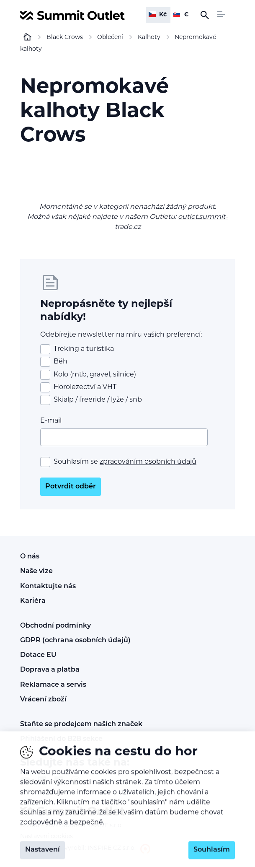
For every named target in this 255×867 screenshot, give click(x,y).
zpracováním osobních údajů (148, 462)
